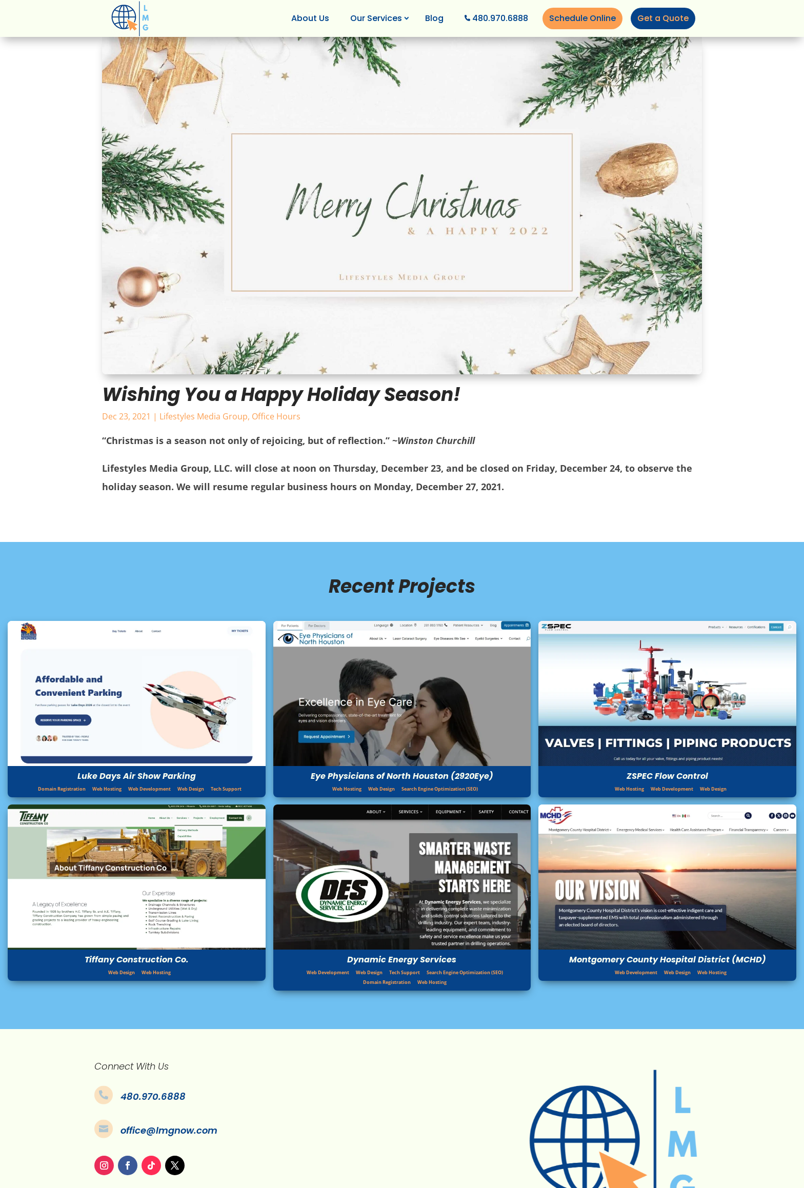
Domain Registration (62, 789)
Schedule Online (582, 18)
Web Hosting (107, 789)
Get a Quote (663, 18)
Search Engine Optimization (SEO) (439, 789)
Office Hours (276, 416)
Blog (434, 18)
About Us (310, 18)
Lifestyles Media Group (203, 416)
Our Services (376, 18)
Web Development (149, 789)
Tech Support (226, 789)
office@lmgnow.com (168, 1130)
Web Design (190, 789)
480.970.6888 (500, 18)
